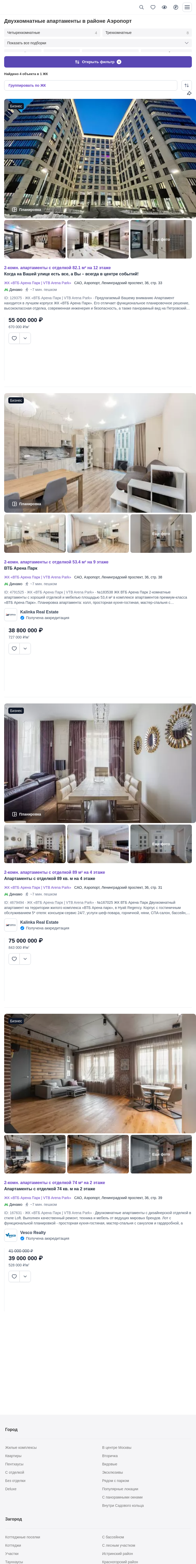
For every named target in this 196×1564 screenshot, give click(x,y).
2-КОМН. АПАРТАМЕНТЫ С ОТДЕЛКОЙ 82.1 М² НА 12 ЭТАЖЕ (57, 263)
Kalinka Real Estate (39, 607)
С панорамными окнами (122, 1497)
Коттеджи (13, 1545)
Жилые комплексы (21, 1447)
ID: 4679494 (14, 897)
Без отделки (15, 1481)
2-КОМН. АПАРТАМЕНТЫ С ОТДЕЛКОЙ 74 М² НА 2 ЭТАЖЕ (54, 1178)
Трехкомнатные (147, 32)
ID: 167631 (13, 1208)
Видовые (109, 1464)
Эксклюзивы (112, 1472)
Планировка (30, 205)
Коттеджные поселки (22, 1537)
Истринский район (117, 1554)
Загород (13, 1519)
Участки (11, 1554)
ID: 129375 (13, 293)
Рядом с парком (115, 1481)
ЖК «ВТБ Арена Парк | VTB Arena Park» (38, 278)
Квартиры (13, 1456)
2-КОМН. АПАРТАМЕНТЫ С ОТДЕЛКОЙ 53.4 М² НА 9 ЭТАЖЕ (56, 557)
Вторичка (110, 1456)
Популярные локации (120, 1489)
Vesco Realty (33, 1227)
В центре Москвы (116, 1447)
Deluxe (11, 1489)
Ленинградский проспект (122, 278)
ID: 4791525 (14, 587)
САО (78, 278)
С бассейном (113, 1537)
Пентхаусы (14, 1464)
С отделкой (14, 1472)
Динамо (15, 285)
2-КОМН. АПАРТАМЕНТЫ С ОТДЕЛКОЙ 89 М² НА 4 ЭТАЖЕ (54, 867)
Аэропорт (92, 278)
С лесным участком (118, 1545)
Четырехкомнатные (52, 32)
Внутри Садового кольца (123, 1505)
